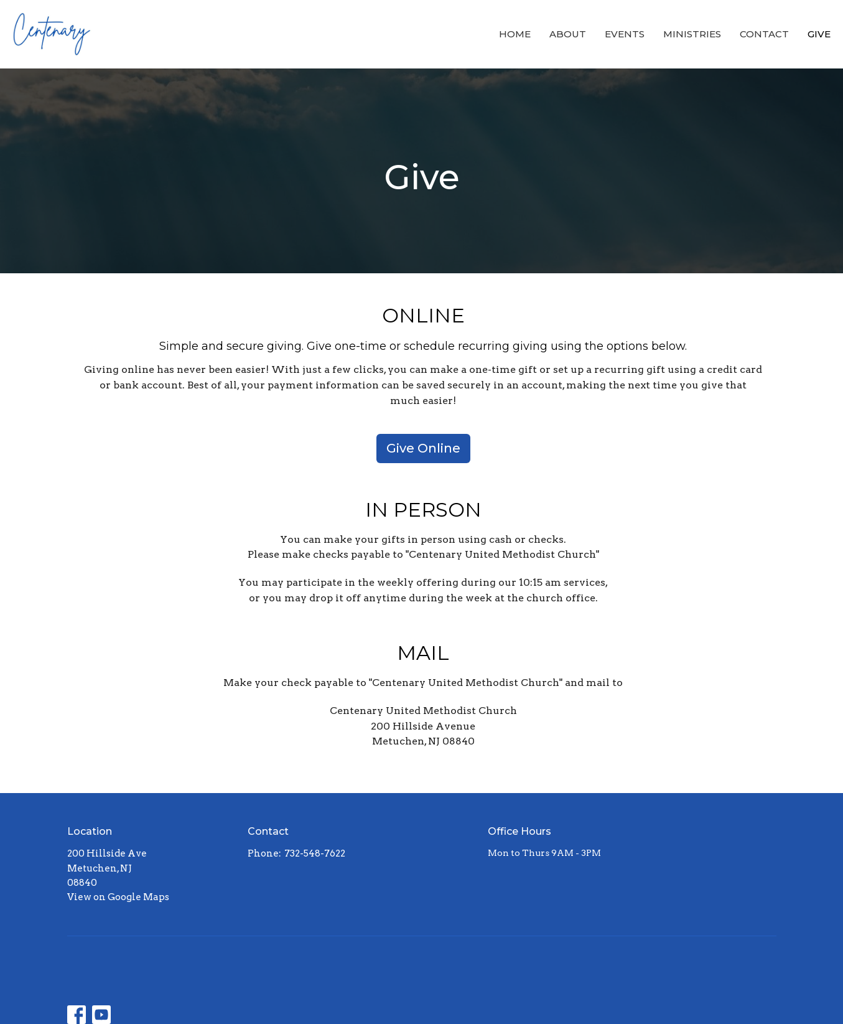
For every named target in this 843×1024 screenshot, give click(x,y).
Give (819, 34)
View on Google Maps (118, 897)
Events (625, 34)
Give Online (423, 448)
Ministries (692, 34)
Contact (764, 34)
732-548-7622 (314, 853)
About (567, 34)
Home (515, 34)
